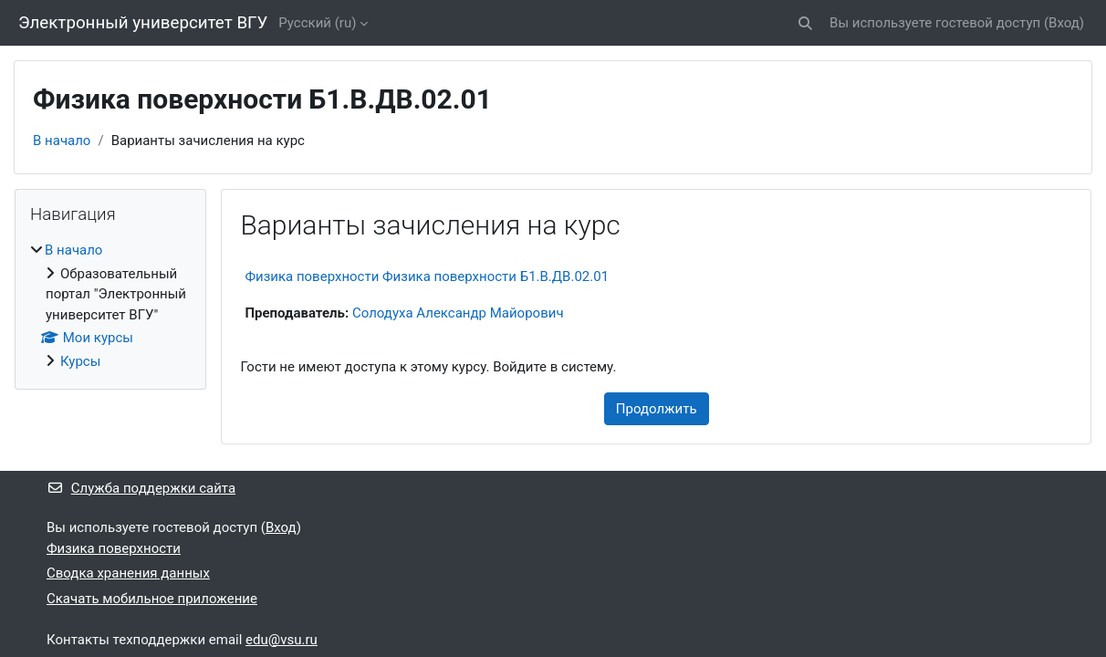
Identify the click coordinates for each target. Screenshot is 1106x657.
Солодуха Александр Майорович (458, 313)
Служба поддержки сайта (141, 488)
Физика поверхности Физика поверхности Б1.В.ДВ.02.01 (427, 276)
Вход (1064, 23)
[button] (805, 23)
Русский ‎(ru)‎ (317, 23)
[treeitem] (110, 305)
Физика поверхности (114, 548)
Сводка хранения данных (128, 573)
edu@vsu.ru (281, 639)
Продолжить (656, 409)
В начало (61, 140)
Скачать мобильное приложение (152, 598)
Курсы (80, 361)
